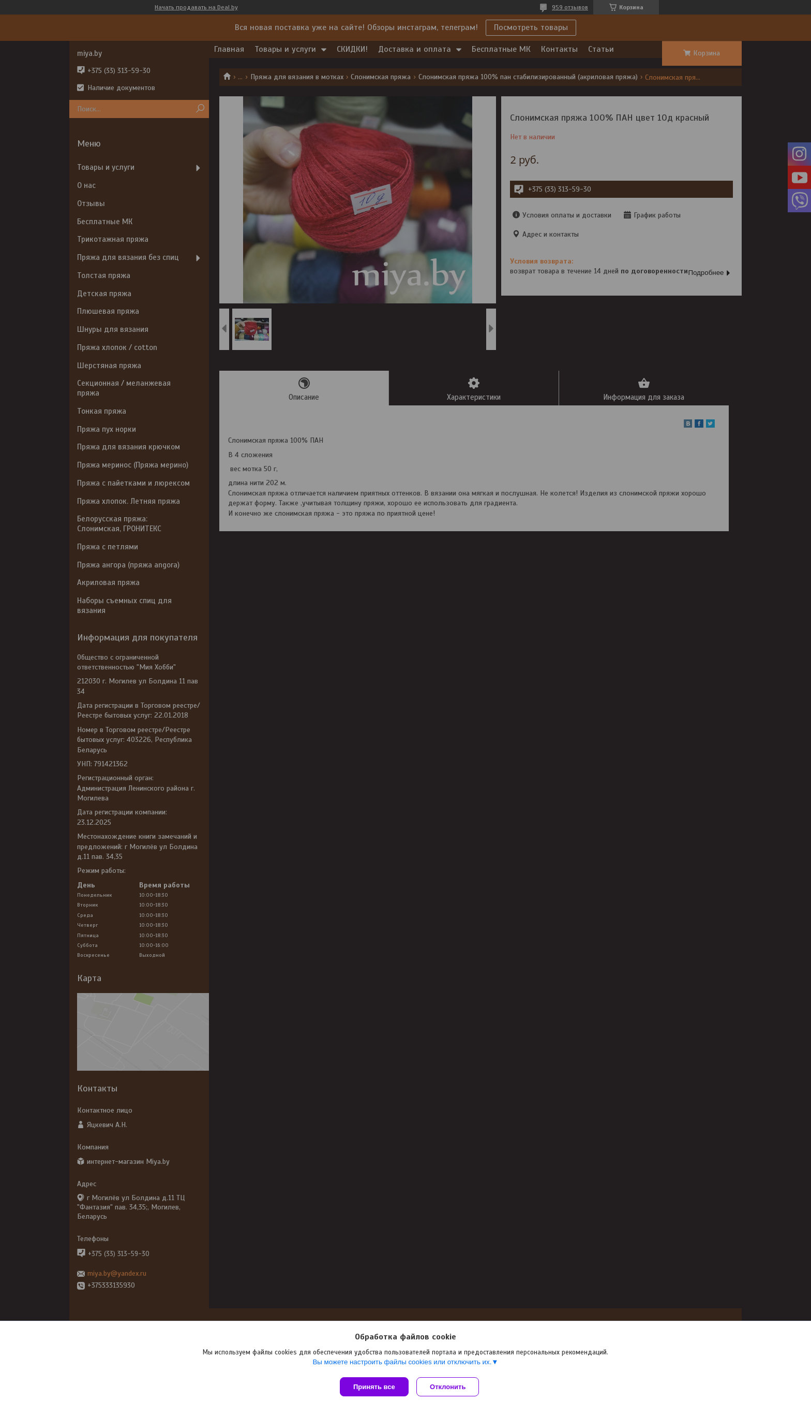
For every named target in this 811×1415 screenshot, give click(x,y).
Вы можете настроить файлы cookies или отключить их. (401, 1364)
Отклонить (450, 1387)
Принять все (374, 1387)
